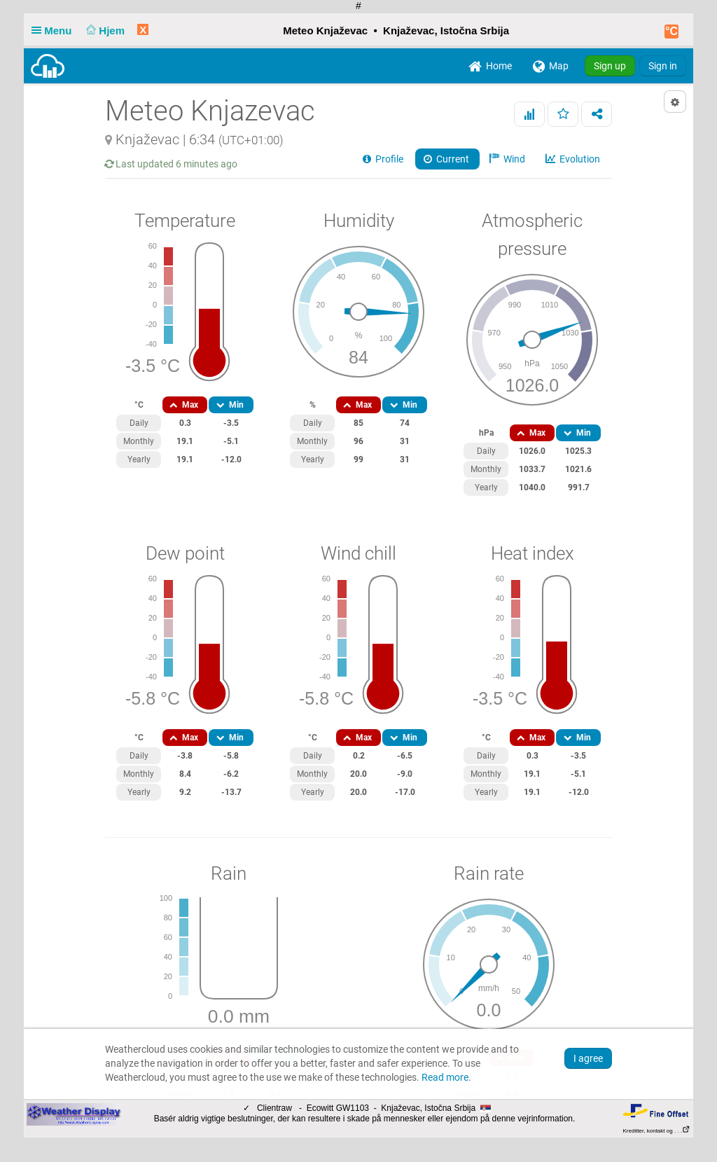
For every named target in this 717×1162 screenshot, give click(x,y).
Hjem (104, 30)
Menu (55, 30)
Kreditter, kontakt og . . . (657, 1131)
